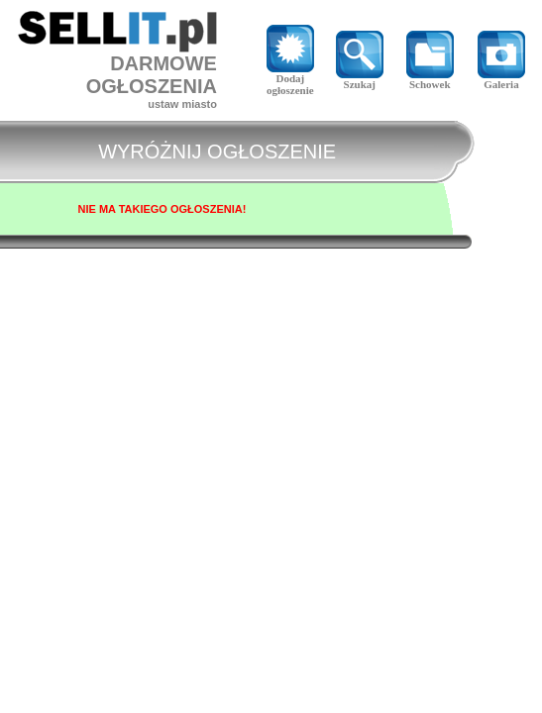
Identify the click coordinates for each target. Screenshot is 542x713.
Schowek (430, 79)
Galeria (501, 79)
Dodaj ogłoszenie (290, 79)
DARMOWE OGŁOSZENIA (151, 74)
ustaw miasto (182, 104)
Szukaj (359, 79)
